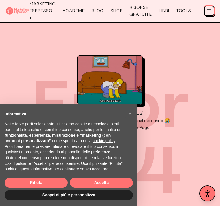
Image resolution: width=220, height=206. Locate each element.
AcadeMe (73, 10)
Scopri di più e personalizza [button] (68, 195)
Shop (116, 10)
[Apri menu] (209, 11)
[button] (130, 113)
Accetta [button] (101, 182)
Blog (97, 10)
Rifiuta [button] (36, 182)
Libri (163, 10)
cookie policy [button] (104, 140)
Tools (183, 10)
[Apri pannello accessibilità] (207, 193)
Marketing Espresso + (42, 10)
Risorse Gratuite (140, 11)
